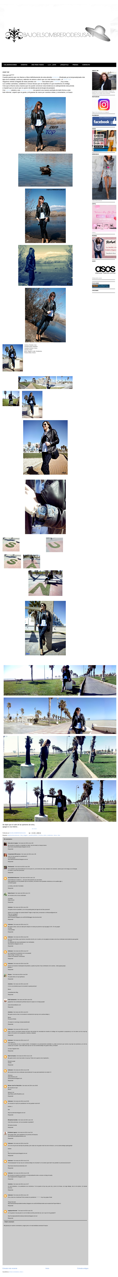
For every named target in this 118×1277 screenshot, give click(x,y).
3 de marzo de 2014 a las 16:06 (30, 1085)
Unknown (10, 924)
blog (21, 835)
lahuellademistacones (13, 877)
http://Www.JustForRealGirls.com (16, 1094)
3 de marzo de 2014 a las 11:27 (21, 1040)
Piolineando (11, 866)
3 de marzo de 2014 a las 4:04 (20, 937)
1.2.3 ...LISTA (52, 65)
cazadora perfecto (33, 835)
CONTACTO (86, 65)
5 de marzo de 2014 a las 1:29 (20, 1195)
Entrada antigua (82, 1268)
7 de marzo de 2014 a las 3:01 (25, 1210)
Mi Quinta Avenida (12, 1120)
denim (45, 835)
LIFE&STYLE (64, 65)
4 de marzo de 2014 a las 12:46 (21, 1173)
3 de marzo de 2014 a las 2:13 (22, 893)
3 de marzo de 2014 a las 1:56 (28, 854)
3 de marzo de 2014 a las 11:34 (24, 1055)
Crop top (40, 835)
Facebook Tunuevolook (19, 956)
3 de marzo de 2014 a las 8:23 (20, 1029)
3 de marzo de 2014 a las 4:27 (20, 951)
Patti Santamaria (12, 999)
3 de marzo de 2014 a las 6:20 (20, 984)
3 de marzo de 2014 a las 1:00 (25, 843)
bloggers (25, 835)
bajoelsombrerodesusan (14, 835)
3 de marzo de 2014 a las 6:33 (24, 999)
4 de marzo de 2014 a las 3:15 (25, 1120)
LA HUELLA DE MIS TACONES (15, 886)
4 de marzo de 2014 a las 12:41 (21, 1160)
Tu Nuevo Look (18, 954)
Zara (59, 835)
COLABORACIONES (10, 65)
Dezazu (10, 974)
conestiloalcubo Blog (13, 992)
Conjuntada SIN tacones (14, 854)
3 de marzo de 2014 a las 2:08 (22, 866)
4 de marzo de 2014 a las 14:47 (21, 1184)
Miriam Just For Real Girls (15, 1085)
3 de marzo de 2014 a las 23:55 (21, 1101)
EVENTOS (24, 65)
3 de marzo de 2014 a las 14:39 (21, 1070)
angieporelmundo (12, 1210)
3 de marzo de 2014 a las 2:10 (27, 877)
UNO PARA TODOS (37, 65)
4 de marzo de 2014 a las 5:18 (25, 1132)
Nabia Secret (11, 893)
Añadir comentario (9, 1221)
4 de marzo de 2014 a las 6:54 (20, 1143)
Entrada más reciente (10, 1268)
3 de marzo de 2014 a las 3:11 (20, 924)
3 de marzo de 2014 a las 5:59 (20, 963)
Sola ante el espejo (13, 843)
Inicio (47, 1268)
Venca (55, 835)
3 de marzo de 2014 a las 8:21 (20, 1012)
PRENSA (75, 65)
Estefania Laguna (12, 1132)
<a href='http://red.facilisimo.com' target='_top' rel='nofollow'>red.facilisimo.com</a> (101, 286)
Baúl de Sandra (12, 1055)
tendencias (50, 835)
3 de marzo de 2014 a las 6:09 (19, 974)
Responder (10, 849)
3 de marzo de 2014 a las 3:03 (20, 907)
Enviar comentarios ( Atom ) (16, 1271)
